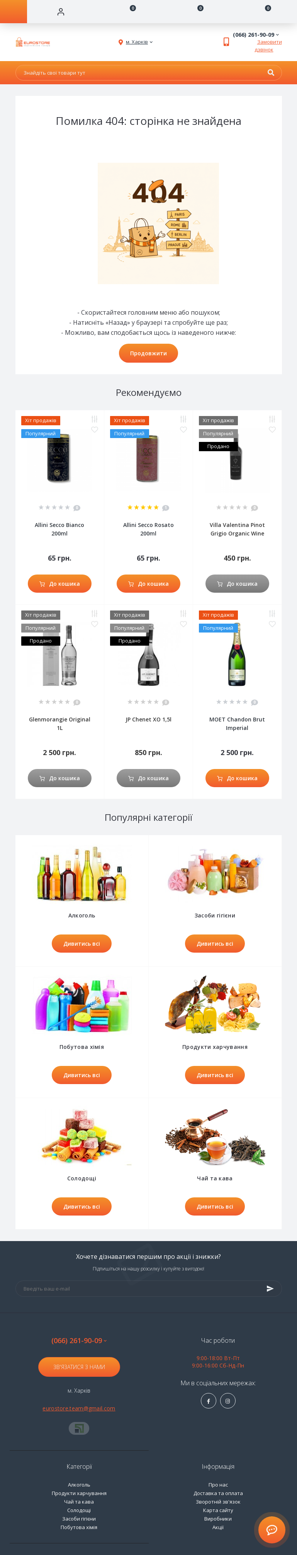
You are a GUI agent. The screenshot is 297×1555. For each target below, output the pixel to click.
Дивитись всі (81, 943)
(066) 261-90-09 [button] (79, 1340)
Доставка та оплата (218, 1493)
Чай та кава (79, 1501)
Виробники (218, 1518)
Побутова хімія (79, 1527)
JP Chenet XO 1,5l (148, 719)
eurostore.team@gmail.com (78, 1408)
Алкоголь (79, 1484)
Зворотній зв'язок (218, 1501)
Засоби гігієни (79, 1518)
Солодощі (79, 1510)
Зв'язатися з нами (79, 1367)
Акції (218, 1527)
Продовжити (148, 353)
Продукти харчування (79, 1493)
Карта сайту (218, 1510)
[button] (137, 42)
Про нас (218, 1484)
